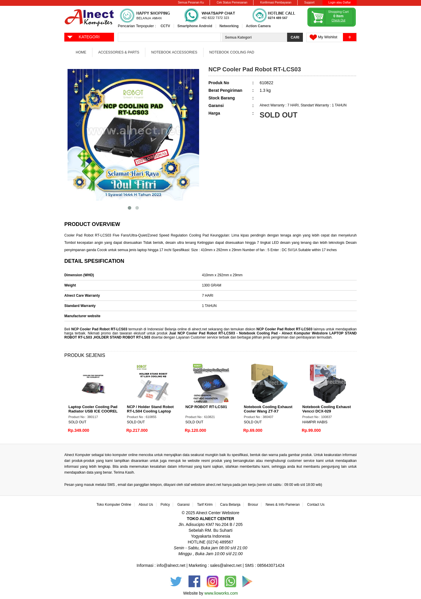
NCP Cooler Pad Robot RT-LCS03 (99, 329)
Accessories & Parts (118, 52)
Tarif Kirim (205, 505)
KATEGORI (83, 36)
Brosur (253, 505)
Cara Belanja (230, 505)
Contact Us (316, 505)
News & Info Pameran (282, 505)
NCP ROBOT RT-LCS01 (206, 407)
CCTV (165, 26)
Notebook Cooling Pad (231, 52)
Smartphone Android (194, 26)
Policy (165, 505)
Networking (229, 26)
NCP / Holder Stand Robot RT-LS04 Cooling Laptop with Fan (150, 411)
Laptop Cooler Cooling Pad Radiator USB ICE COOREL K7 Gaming (93, 411)
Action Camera (258, 26)
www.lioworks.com (221, 593)
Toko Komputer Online (113, 505)
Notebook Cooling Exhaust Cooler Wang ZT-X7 (268, 409)
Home (81, 52)
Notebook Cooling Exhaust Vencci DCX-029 (326, 409)
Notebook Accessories (174, 52)
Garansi (183, 505)
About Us (146, 505)
